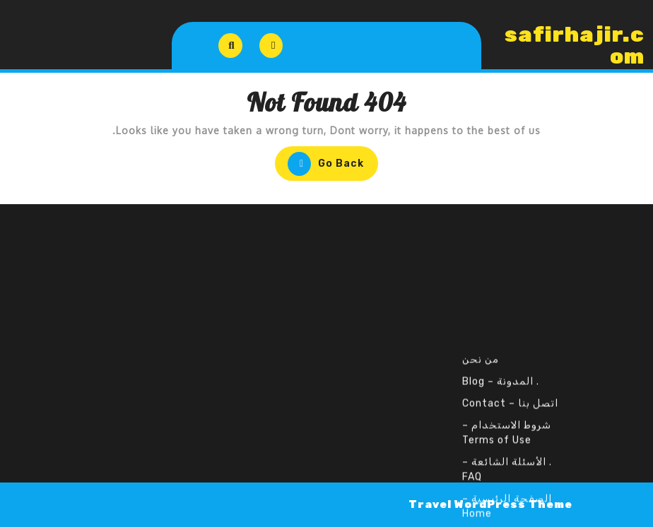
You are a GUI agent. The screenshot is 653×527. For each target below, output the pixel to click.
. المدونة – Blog (500, 457)
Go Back (319, 165)
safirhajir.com (575, 45)
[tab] (271, 45)
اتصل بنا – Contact (510, 479)
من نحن (480, 436)
